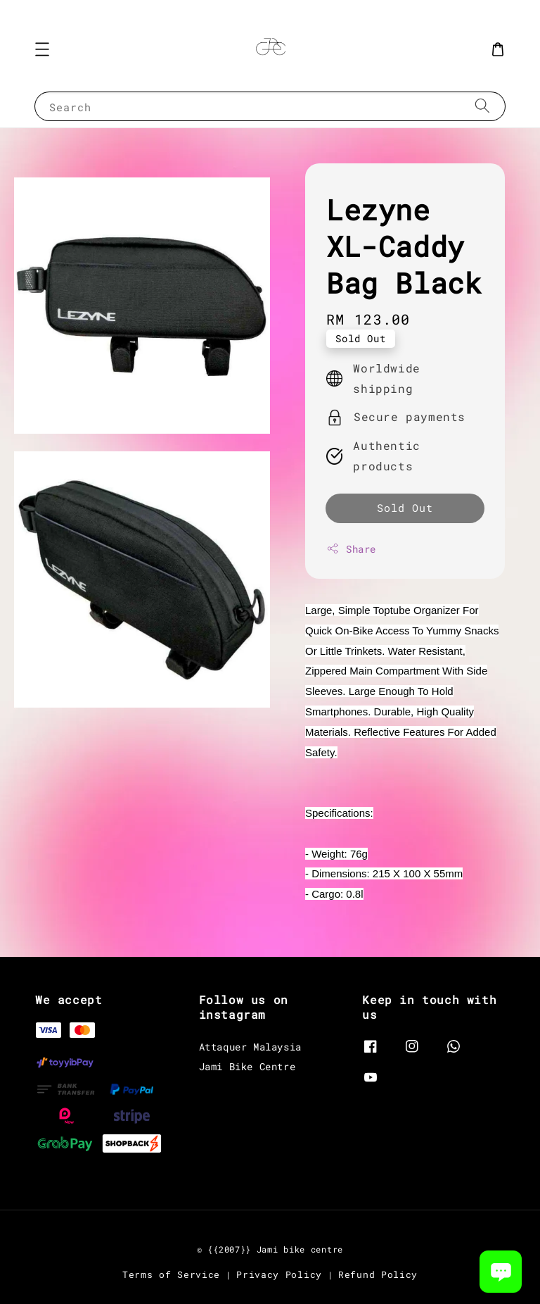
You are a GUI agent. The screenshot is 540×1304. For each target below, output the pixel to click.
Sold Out (405, 508)
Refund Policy (378, 1274)
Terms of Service (171, 1274)
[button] (42, 49)
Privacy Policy (279, 1274)
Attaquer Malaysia (250, 1047)
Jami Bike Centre (247, 1066)
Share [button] (351, 549)
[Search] (482, 106)
